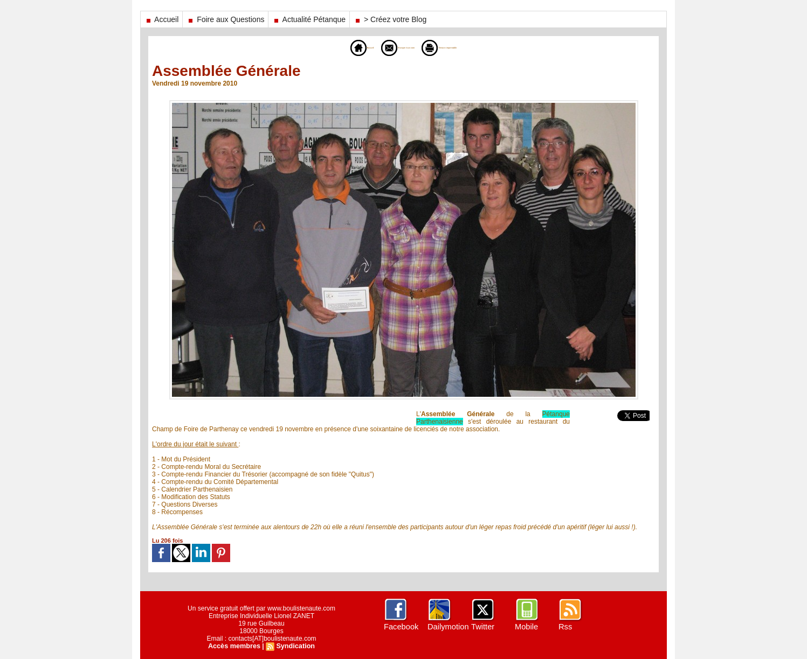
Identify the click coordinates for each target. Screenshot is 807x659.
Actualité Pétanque (309, 19)
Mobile (526, 626)
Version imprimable (463, 47)
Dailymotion (447, 626)
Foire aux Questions (225, 19)
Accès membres (235, 646)
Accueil (161, 19)
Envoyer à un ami (386, 47)
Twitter (482, 626)
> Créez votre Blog (390, 19)
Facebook (400, 626)
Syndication (294, 646)
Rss (564, 626)
